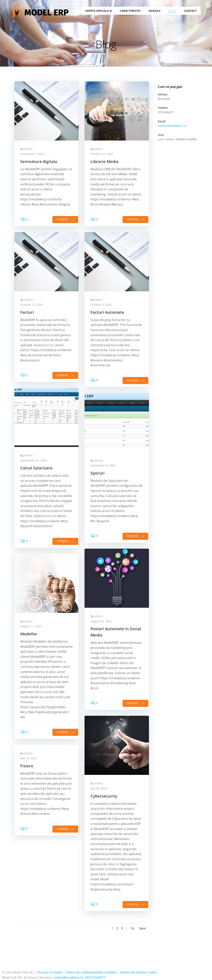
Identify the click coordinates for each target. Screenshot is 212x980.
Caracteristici (130, 11)
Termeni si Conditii (49, 972)
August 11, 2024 (30, 626)
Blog (172, 11)
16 (132, 928)
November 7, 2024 (32, 154)
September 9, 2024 (102, 465)
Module (155, 11)
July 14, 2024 (28, 758)
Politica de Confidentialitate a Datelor (91, 972)
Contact (190, 11)
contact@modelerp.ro (172, 126)
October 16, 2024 (101, 154)
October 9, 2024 (100, 305)
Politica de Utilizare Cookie (138, 972)
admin (28, 149)
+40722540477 (95, 977)
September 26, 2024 (33, 460)
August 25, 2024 (101, 621)
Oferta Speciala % (98, 11)
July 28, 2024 (98, 788)
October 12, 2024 (31, 305)
